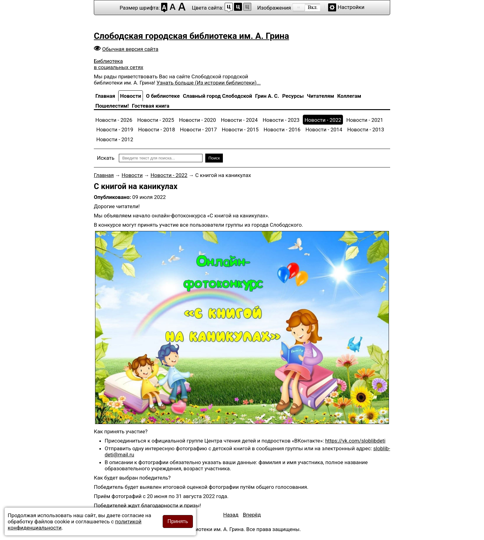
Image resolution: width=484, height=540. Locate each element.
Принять (178, 521)
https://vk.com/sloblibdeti (355, 441)
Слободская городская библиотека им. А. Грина (191, 36)
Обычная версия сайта (130, 49)
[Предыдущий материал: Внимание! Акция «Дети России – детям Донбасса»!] (231, 515)
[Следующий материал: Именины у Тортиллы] (252, 515)
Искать (106, 158)
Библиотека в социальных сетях (118, 64)
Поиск (214, 158)
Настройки (351, 7)
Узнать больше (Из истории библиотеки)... (208, 83)
